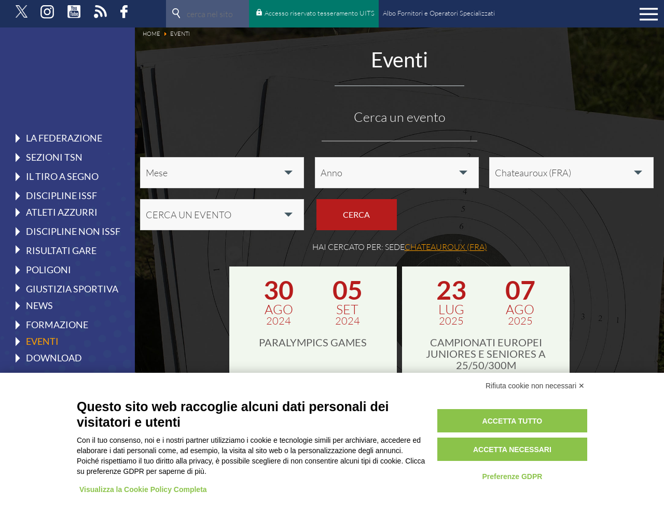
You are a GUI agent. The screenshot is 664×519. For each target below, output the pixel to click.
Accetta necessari (512, 449)
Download (54, 357)
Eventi (42, 341)
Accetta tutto (512, 421)
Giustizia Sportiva (72, 288)
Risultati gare (61, 250)
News (39, 305)
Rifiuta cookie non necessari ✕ (535, 386)
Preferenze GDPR (512, 476)
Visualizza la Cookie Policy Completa (143, 489)
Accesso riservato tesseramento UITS (320, 13)
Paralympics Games (313, 342)
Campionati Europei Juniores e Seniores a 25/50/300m (486, 353)
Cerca (356, 214)
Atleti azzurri (62, 212)
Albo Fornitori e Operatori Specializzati (439, 13)
